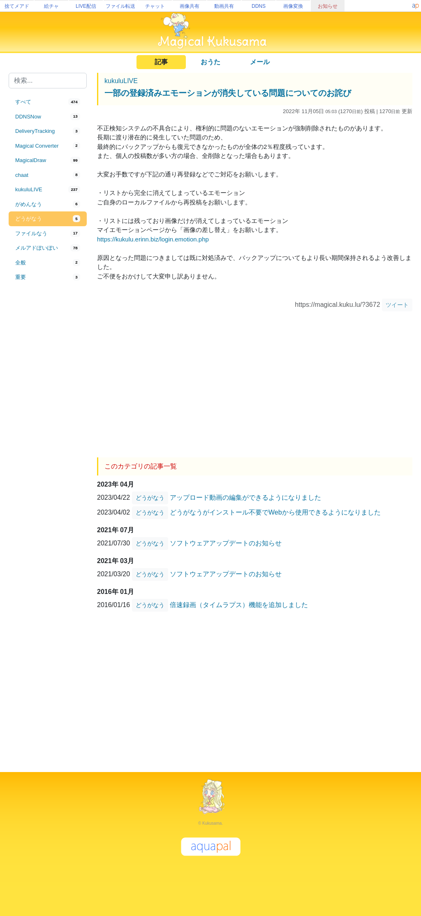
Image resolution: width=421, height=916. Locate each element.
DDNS (259, 6)
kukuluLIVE (121, 80)
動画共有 (224, 6)
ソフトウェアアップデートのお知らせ (226, 542)
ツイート (397, 304)
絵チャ (51, 6)
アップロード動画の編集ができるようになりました (245, 497)
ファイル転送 (120, 6)
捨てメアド (17, 6)
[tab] (48, 102)
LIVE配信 (86, 6)
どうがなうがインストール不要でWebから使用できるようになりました (275, 511)
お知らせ (328, 6)
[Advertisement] (48, 420)
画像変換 (293, 6)
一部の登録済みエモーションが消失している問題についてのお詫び (227, 92)
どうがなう (150, 497)
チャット (155, 6)
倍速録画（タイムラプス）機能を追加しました (239, 604)
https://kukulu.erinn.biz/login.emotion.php (153, 239)
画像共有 (189, 6)
